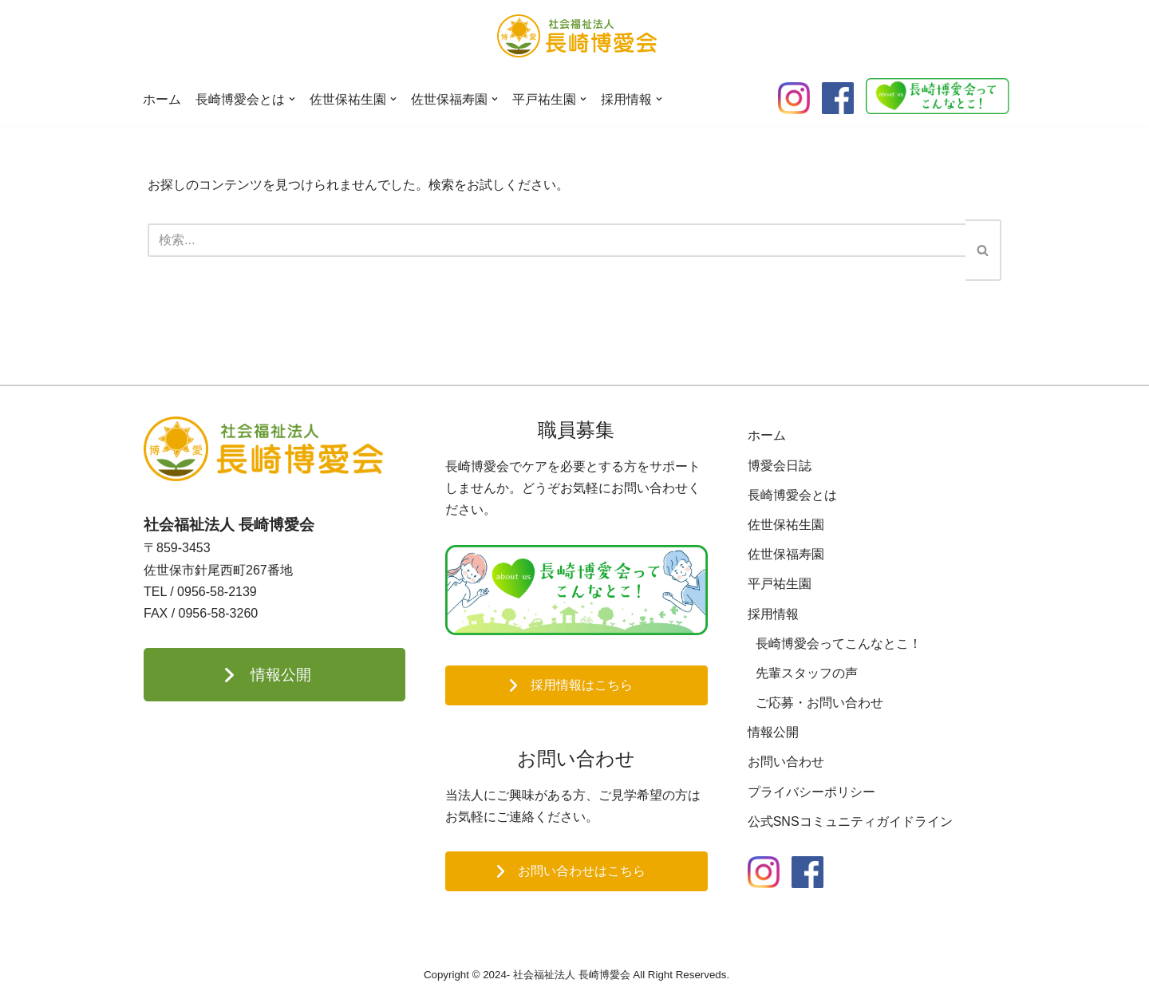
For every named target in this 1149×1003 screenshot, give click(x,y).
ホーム (162, 99)
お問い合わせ (786, 761)
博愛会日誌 (779, 465)
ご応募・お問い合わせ (819, 702)
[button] (292, 99)
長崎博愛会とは (792, 495)
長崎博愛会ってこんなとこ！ (839, 643)
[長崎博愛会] (577, 35)
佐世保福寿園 (786, 554)
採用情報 (773, 614)
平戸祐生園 (779, 583)
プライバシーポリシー (811, 792)
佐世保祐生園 (786, 524)
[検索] (556, 240)
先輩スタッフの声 (807, 673)
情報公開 (773, 732)
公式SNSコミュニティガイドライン (850, 821)
